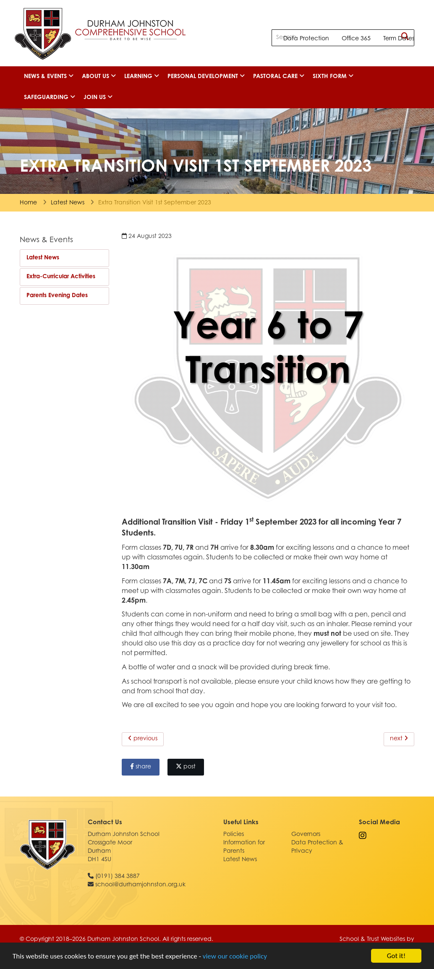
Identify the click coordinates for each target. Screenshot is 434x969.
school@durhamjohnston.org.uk (140, 885)
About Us (99, 76)
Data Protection (306, 39)
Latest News (67, 203)
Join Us (98, 97)
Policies (233, 835)
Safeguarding (49, 97)
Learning (141, 76)
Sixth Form (333, 76)
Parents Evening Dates (57, 296)
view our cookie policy (235, 957)
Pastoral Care (278, 76)
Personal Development (206, 76)
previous (142, 738)
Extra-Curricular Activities (60, 277)
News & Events (48, 76)
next (399, 738)
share (140, 766)
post (186, 766)
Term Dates (398, 39)
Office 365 (356, 39)
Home (28, 203)
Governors (305, 835)
